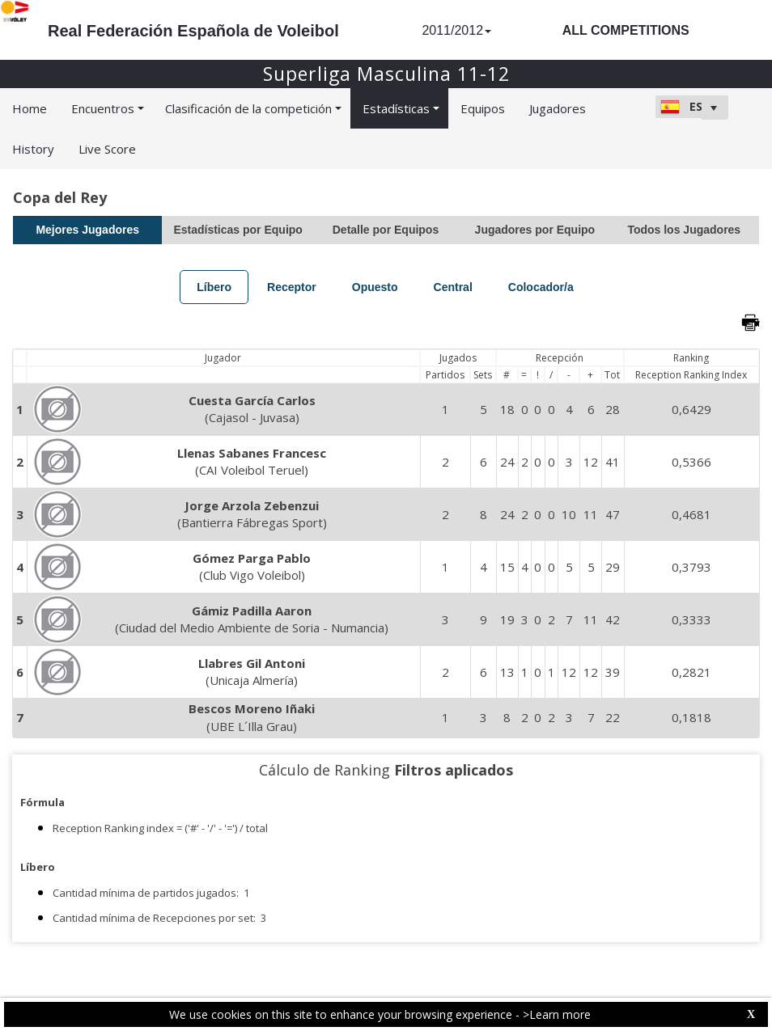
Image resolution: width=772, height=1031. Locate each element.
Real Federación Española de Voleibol (193, 31)
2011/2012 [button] (456, 30)
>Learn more (557, 1014)
